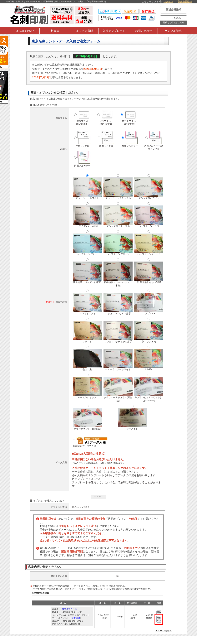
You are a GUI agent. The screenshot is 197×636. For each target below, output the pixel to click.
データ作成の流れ (82, 471)
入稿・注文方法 (105, 471)
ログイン (168, 1)
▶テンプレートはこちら (87, 478)
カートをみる (173, 21)
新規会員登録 (185, 1)
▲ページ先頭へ (163, 630)
